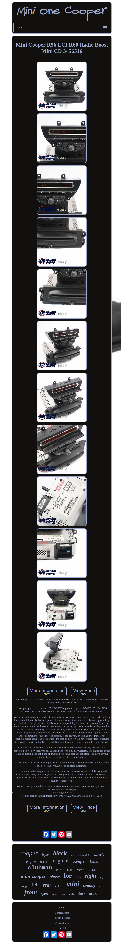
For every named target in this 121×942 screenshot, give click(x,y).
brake (71, 894)
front (30, 892)
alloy (69, 870)
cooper (29, 853)
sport (44, 894)
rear (47, 885)
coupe (24, 886)
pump (59, 869)
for (68, 875)
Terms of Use (62, 922)
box (101, 878)
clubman (40, 868)
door (81, 894)
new (44, 861)
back (94, 861)
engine (31, 862)
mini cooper (33, 876)
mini (72, 884)
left (35, 885)
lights (45, 855)
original (60, 861)
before (80, 869)
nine (73, 855)
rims (54, 894)
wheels (99, 855)
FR (64, 927)
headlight (92, 870)
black (60, 853)
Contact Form (62, 912)
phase (55, 876)
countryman (93, 885)
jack (63, 894)
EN (59, 927)
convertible (84, 855)
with (78, 877)
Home (62, 907)
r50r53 (58, 886)
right (90, 876)
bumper (79, 861)
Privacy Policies (62, 917)
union (94, 894)
